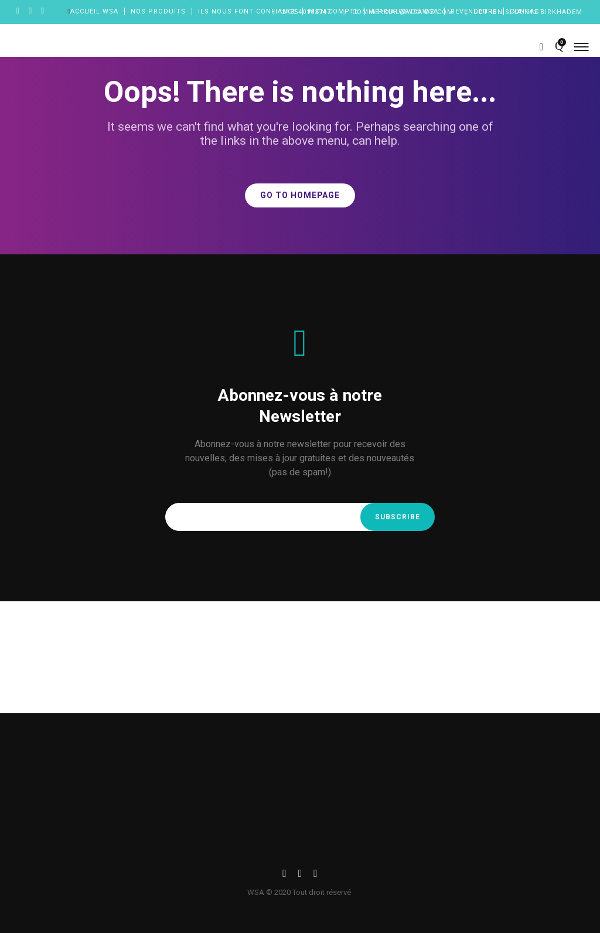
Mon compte (334, 11)
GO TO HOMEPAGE (300, 195)
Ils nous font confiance (247, 11)
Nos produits (158, 11)
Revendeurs (474, 11)
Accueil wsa (94, 11)
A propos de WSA (404, 11)
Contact (527, 11)
